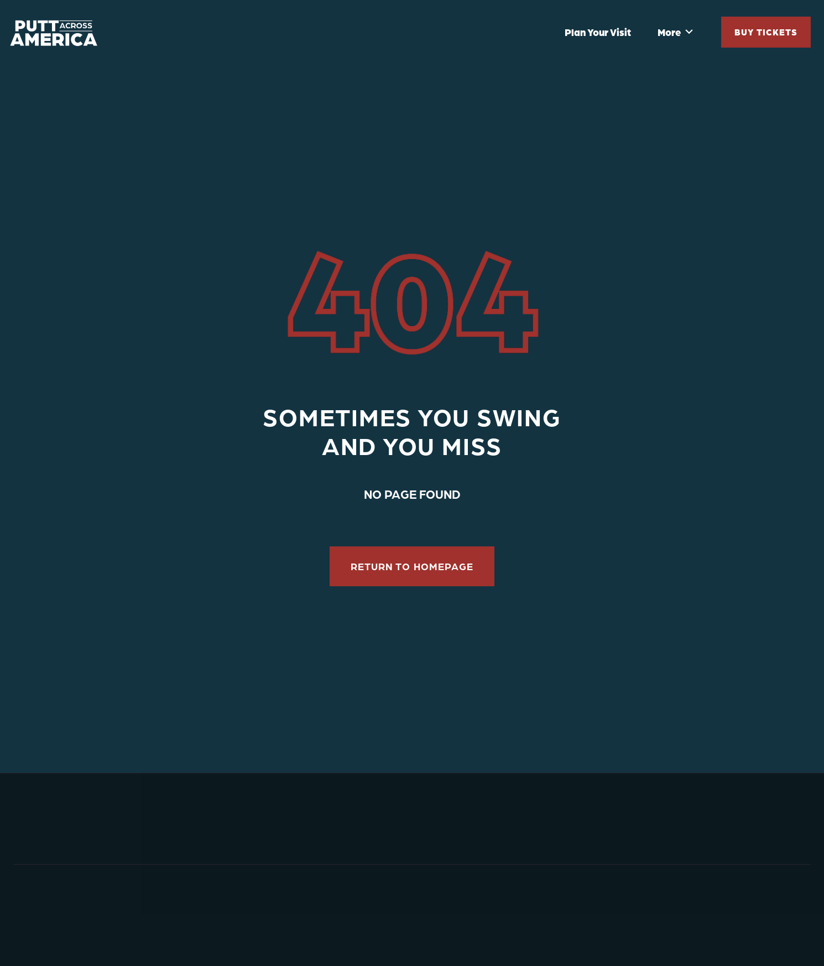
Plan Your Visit (598, 32)
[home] (57, 32)
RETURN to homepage (412, 566)
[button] (675, 32)
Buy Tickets (765, 32)
